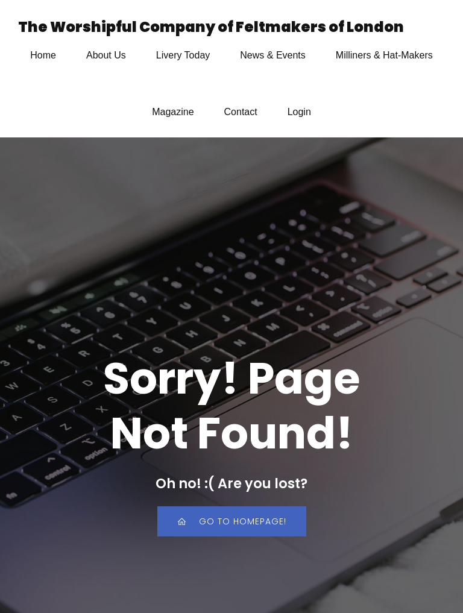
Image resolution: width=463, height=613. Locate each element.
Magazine (173, 112)
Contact (240, 112)
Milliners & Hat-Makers (384, 55)
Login (299, 112)
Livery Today (183, 55)
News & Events (272, 55)
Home (43, 55)
